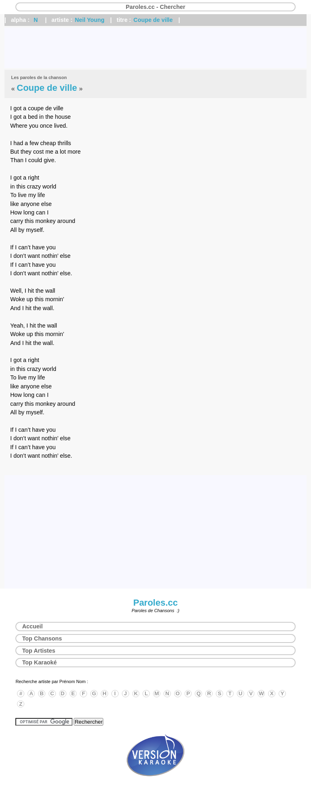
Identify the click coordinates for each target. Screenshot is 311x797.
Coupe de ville (153, 20)
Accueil (32, 626)
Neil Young (89, 20)
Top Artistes (38, 650)
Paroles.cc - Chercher (155, 7)
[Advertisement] (155, 48)
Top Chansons (42, 638)
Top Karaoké (39, 662)
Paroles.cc (155, 603)
